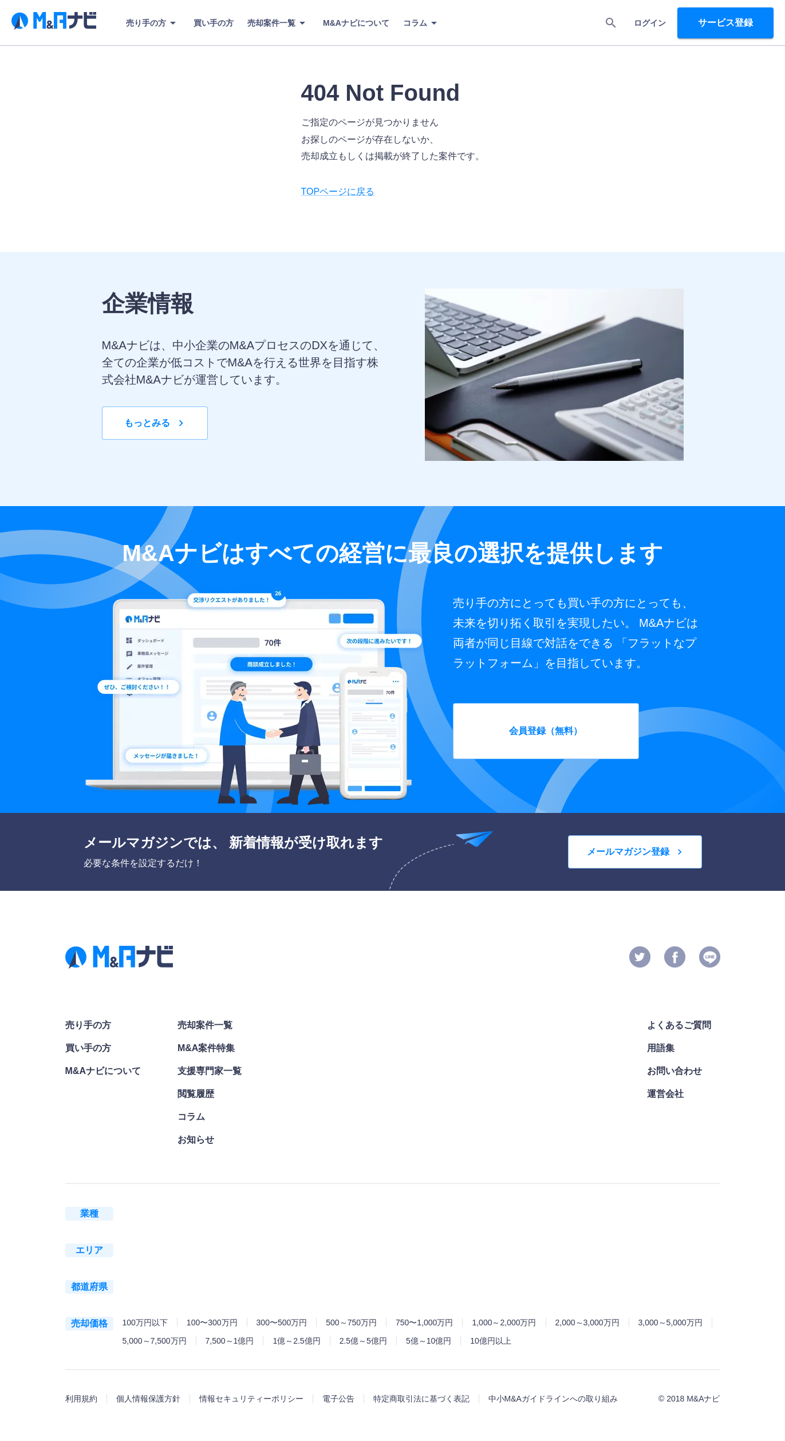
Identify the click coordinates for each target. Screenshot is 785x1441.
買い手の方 (214, 22)
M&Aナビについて (356, 22)
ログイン (650, 22)
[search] (610, 22)
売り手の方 (153, 23)
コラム (422, 23)
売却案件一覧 (278, 23)
